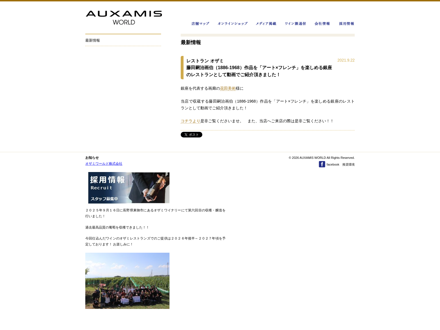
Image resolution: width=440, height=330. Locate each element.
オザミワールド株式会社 (103, 164)
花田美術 (228, 88)
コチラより (190, 121)
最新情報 (92, 40)
